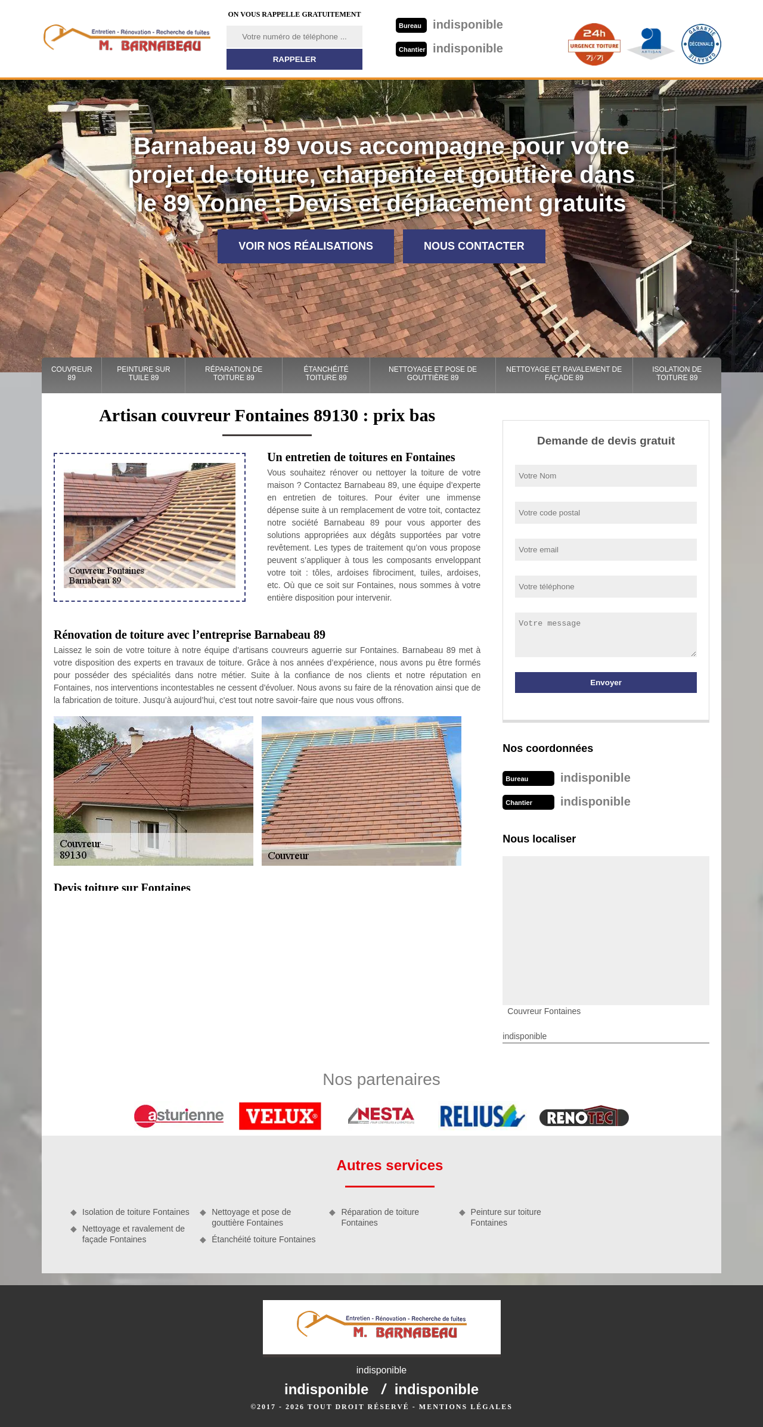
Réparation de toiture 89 (233, 373)
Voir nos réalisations (305, 246)
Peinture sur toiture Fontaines (506, 1217)
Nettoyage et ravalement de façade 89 (564, 373)
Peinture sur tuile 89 (143, 373)
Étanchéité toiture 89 (326, 373)
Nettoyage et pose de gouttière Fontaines (251, 1217)
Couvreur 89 (71, 373)
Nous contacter (474, 246)
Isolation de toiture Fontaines (136, 1212)
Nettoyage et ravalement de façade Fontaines (133, 1234)
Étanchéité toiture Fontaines (263, 1239)
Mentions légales (466, 1407)
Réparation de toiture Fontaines (380, 1217)
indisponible (449, 24)
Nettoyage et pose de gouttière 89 (433, 373)
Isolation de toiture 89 (677, 373)
